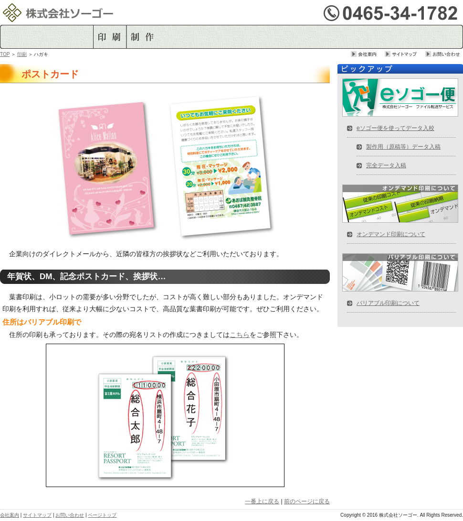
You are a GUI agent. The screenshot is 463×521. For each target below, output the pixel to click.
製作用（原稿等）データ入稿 (403, 146)
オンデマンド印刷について (391, 234)
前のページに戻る (307, 501)
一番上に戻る (262, 501)
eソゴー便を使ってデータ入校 (395, 128)
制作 (142, 37)
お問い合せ (444, 54)
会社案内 (368, 54)
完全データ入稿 (386, 165)
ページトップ (102, 515)
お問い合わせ (69, 515)
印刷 (109, 37)
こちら (240, 334)
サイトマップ (405, 54)
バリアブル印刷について (388, 303)
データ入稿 (183, 37)
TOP (5, 54)
